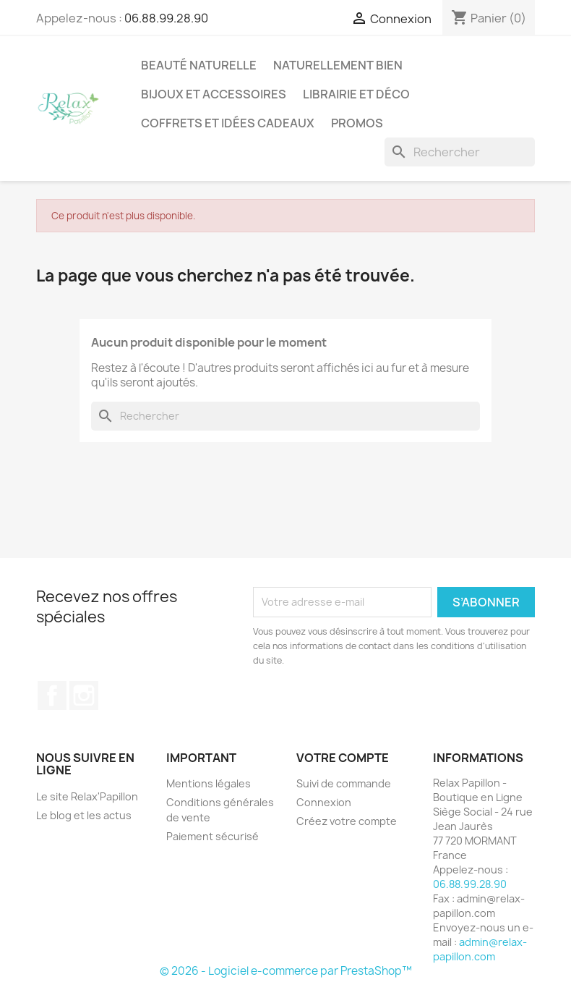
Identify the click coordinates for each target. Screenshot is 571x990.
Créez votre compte (346, 821)
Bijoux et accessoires (213, 94)
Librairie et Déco (356, 94)
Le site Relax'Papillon (87, 796)
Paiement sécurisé (212, 836)
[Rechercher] (460, 152)
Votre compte (342, 758)
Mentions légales (208, 783)
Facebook (52, 695)
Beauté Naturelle (199, 65)
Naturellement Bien (338, 65)
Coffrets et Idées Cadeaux (227, 123)
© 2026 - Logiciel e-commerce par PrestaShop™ (286, 970)
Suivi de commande (343, 783)
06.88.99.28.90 (166, 18)
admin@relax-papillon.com (480, 949)
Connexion (323, 802)
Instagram (83, 695)
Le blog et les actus (84, 815)
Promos (357, 123)
